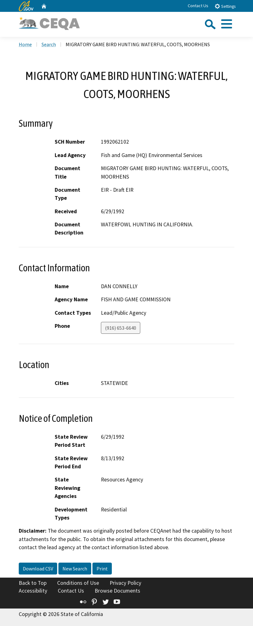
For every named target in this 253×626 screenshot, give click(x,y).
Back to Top (33, 582)
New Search (74, 568)
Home (25, 44)
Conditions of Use (78, 582)
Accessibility (33, 590)
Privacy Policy (125, 582)
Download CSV (38, 568)
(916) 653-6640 (120, 328)
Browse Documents (117, 590)
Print (102, 568)
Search (49, 44)
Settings (225, 6)
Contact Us (198, 5)
